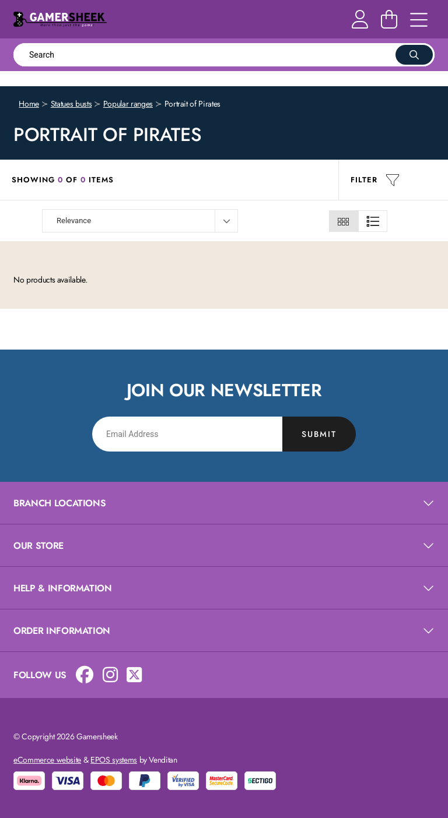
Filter (375, 180)
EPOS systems (113, 760)
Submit (319, 434)
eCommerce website (47, 760)
